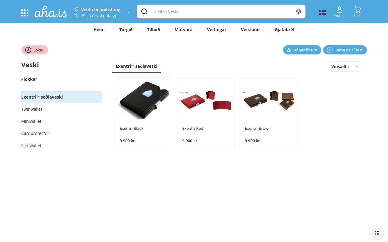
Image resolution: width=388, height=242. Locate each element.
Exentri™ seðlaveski (136, 66)
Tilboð (153, 29)
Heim (99, 29)
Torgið (125, 29)
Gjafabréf (285, 29)
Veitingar (216, 29)
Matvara (183, 29)
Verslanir (250, 29)
